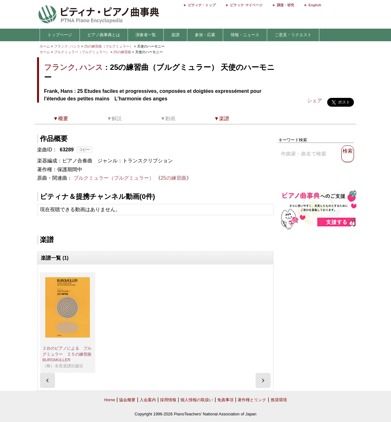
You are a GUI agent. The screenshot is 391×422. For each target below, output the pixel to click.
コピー (84, 149)
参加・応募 (205, 34)
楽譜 (175, 34)
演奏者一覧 (145, 34)
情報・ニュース (245, 34)
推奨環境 (279, 399)
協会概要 (127, 399)
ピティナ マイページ (246, 5)
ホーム (45, 46)
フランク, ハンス (67, 46)
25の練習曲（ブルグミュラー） (109, 46)
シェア (314, 100)
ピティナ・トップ (202, 5)
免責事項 (225, 399)
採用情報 (168, 399)
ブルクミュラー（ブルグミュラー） (81, 52)
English (315, 5)
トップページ (59, 34)
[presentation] (47, 380)
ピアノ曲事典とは (103, 34)
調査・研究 (285, 5)
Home (109, 399)
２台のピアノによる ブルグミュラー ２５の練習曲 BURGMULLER (66, 354)
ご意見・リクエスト (293, 34)
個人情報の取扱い (196, 399)
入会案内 (148, 399)
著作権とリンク (252, 399)
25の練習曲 (122, 52)
